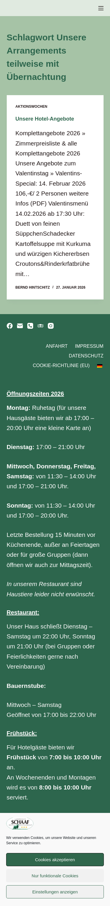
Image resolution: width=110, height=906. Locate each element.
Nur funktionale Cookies (55, 875)
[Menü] (101, 8)
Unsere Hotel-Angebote (45, 119)
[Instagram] (51, 326)
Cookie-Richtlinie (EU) (61, 365)
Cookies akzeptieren (55, 859)
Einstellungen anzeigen (55, 891)
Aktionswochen (32, 107)
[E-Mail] (20, 326)
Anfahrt (56, 346)
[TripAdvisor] (40, 326)
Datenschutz (86, 355)
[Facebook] (10, 326)
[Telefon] (30, 326)
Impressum (89, 346)
